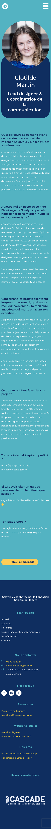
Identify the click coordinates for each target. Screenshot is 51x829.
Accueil (5, 619)
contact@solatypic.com (19, 665)
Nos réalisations (9, 636)
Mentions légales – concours (16, 715)
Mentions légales (10, 732)
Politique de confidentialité (16, 736)
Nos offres (6, 627)
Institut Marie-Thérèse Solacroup (19, 753)
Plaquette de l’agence (13, 711)
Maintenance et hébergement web (20, 632)
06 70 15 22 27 (13, 661)
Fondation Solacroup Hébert (16, 757)
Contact (5, 640)
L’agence (6, 623)
